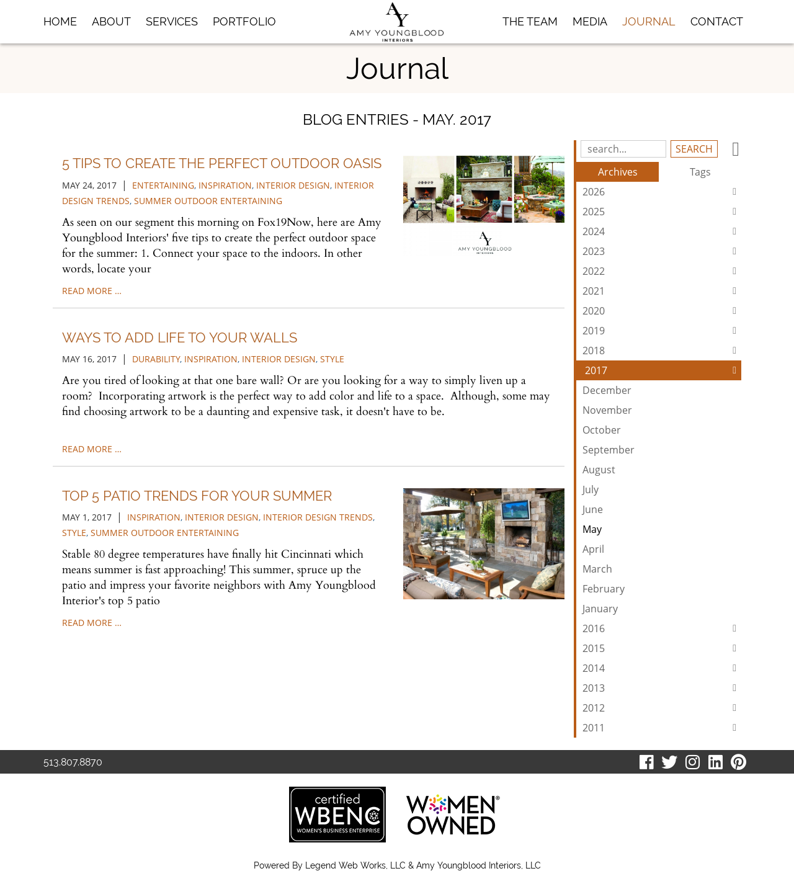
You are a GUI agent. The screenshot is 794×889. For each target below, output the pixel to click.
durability (156, 359)
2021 (661, 291)
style (332, 359)
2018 (661, 350)
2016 (661, 628)
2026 (661, 192)
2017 (663, 370)
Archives (618, 172)
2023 (661, 251)
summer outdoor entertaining (208, 201)
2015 (661, 648)
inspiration (225, 185)
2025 (661, 211)
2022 (661, 271)
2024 (661, 231)
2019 (661, 331)
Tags (700, 172)
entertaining (163, 185)
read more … (92, 291)
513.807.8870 (72, 762)
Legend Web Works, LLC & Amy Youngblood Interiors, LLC (423, 865)
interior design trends (318, 517)
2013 (661, 688)
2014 (661, 668)
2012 (661, 708)
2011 (661, 728)
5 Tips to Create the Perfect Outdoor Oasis (221, 163)
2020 (661, 311)
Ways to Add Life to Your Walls (179, 337)
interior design (293, 185)
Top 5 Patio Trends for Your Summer (197, 496)
